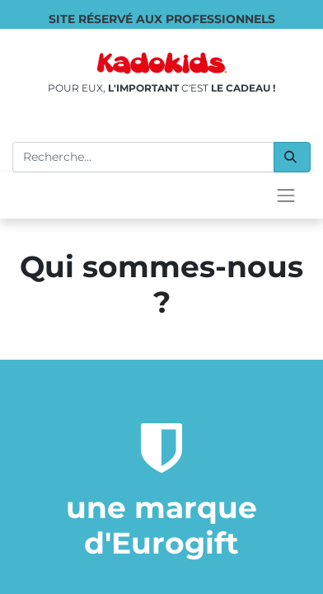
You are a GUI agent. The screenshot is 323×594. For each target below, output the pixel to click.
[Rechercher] (292, 157)
